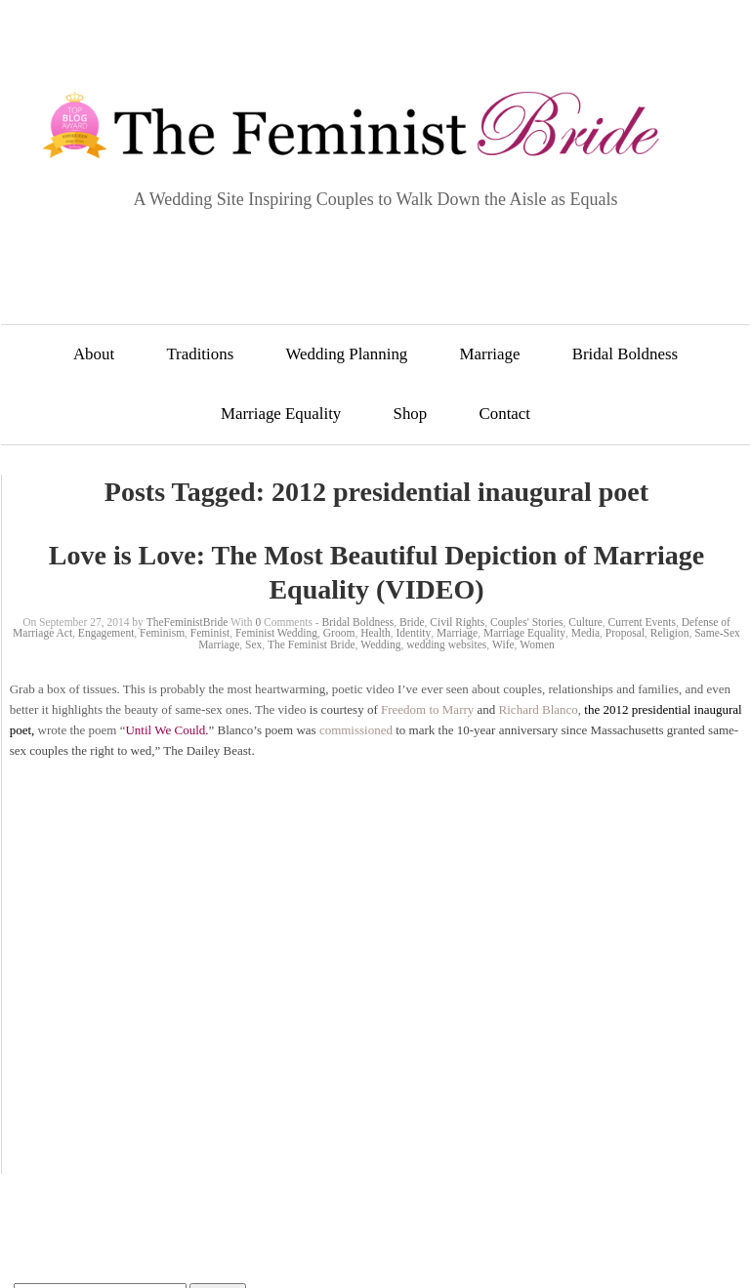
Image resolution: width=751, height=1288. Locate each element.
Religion (669, 633)
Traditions (199, 354)
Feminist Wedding (276, 633)
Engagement (106, 633)
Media (585, 633)
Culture (585, 622)
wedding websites (446, 644)
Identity (414, 633)
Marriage (490, 354)
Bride (412, 622)
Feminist (209, 633)
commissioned (356, 730)
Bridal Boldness (625, 354)
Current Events (642, 622)
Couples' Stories (526, 622)
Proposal (625, 633)
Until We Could (165, 730)
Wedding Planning (346, 354)
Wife (503, 644)
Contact (505, 413)
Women (537, 644)
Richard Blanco (538, 709)
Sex (253, 644)
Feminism (162, 633)
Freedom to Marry (427, 709)
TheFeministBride (187, 622)
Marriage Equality (281, 413)
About (93, 354)
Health (375, 633)
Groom (339, 633)
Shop (411, 413)
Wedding (380, 644)
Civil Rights (457, 622)
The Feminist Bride (311, 644)
